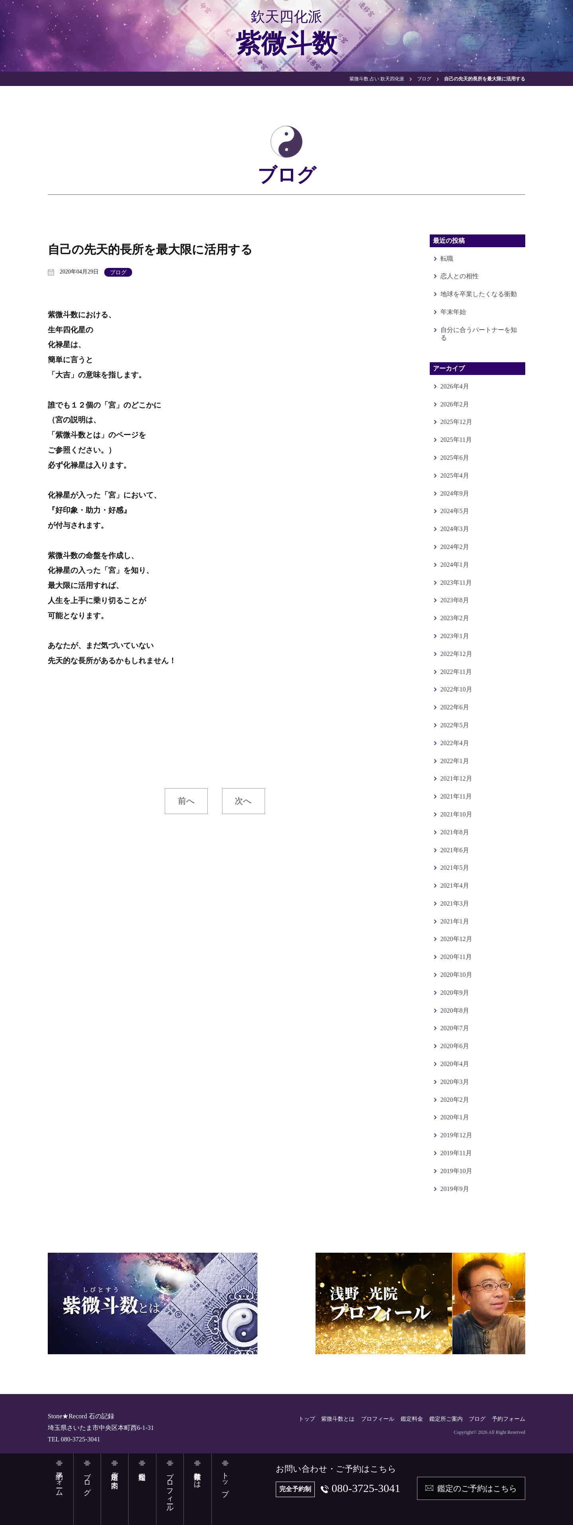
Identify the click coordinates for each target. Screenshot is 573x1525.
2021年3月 (454, 903)
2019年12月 (456, 1135)
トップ (306, 1419)
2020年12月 (456, 938)
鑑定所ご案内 (446, 1419)
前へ (186, 801)
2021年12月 (456, 778)
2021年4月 (454, 885)
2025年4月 (454, 475)
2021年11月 (456, 796)
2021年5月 (454, 867)
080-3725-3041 (365, 1488)
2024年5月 (454, 511)
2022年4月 (454, 743)
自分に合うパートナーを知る (478, 334)
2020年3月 (454, 1081)
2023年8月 (454, 600)
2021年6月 (454, 850)
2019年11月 (456, 1153)
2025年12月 (456, 421)
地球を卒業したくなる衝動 (478, 294)
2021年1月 (454, 921)
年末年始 (453, 312)
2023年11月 (456, 582)
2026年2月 (454, 404)
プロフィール (377, 1419)
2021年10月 (456, 814)
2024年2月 (454, 546)
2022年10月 (456, 689)
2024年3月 (454, 528)
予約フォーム (508, 1419)
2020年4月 (454, 1063)
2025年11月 (456, 439)
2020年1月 (454, 1117)
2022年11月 (456, 671)
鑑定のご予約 (477, 1488)
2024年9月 (454, 493)
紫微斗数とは (338, 1419)
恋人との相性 (459, 276)
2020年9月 (454, 992)
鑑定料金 (412, 1419)
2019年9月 (454, 1188)
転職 (446, 258)
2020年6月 (454, 1046)
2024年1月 (454, 564)
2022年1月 (454, 761)
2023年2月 (454, 618)
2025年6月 (454, 457)
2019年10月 (456, 1171)
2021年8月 (454, 832)
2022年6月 (454, 707)
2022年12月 (456, 653)
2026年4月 (454, 386)
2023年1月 (454, 636)
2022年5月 (454, 725)
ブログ (118, 272)
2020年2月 (454, 1099)
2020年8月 (454, 1010)
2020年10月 (456, 974)
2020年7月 (454, 1028)
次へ (243, 801)
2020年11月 (456, 956)
